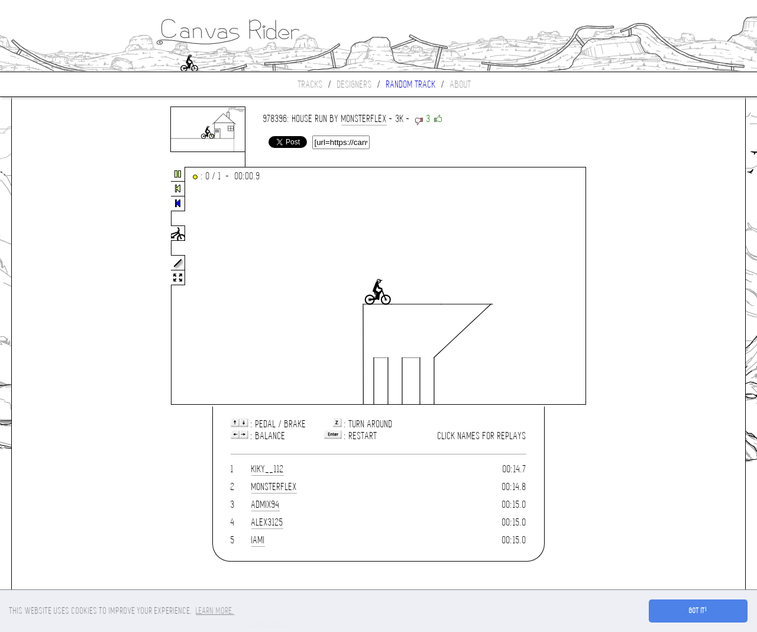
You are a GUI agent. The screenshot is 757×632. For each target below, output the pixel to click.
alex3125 (267, 522)
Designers (354, 84)
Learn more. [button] (215, 610)
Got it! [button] (698, 610)
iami (258, 540)
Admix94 (265, 504)
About (460, 84)
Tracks (310, 84)
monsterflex (364, 118)
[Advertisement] (61, 286)
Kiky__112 (267, 469)
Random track (411, 84)
